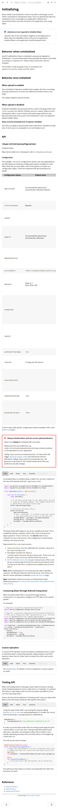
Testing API (8, 682)
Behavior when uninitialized (18, 51)
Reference (5, 430)
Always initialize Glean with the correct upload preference (30, 438)
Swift (11, 473)
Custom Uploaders (10, 647)
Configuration (7, 157)
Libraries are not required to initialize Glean (24, 32)
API (4, 136)
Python (18, 473)
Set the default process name (18, 560)
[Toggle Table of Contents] (2, 2)
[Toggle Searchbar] (11, 2)
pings (18, 457)
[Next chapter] (51, 804)
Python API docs (12, 787)
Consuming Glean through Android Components (25, 590)
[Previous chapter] (6, 804)
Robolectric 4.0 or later (11, 712)
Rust (24, 473)
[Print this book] (48, 2)
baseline (33, 575)
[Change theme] (7, 2)
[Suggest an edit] (55, 2)
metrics (42, 575)
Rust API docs (11, 789)
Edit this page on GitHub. (33, 795)
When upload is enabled (13, 85)
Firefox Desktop (42, 473)
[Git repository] (51, 2)
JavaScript (32, 473)
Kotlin (5, 473)
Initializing (10, 9)
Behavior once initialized (16, 77)
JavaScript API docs (13, 791)
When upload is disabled (13, 104)
